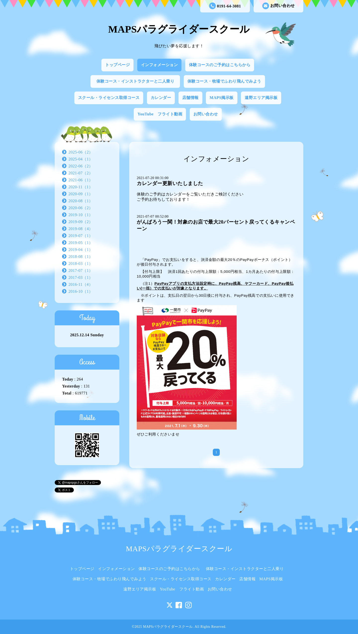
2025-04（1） (81, 159)
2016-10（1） (81, 291)
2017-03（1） (81, 277)
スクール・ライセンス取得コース (109, 98)
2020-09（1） (81, 194)
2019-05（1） (81, 243)
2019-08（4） (81, 229)
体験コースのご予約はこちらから (220, 65)
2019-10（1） (81, 215)
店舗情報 (190, 98)
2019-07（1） (81, 236)
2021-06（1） (81, 180)
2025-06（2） (81, 152)
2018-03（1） (81, 263)
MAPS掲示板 (222, 98)
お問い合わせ (278, 5)
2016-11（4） (81, 284)
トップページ (117, 65)
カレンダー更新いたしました (170, 183)
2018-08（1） (81, 256)
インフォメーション (159, 65)
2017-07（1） (81, 270)
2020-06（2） (81, 208)
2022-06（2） (81, 166)
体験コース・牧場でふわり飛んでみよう (224, 81)
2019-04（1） (81, 249)
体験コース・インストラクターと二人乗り (137, 81)
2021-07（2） (81, 173)
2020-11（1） (81, 187)
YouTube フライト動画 (159, 114)
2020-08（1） (81, 201)
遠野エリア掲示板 (261, 98)
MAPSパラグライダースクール (179, 29)
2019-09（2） (81, 222)
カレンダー (161, 98)
